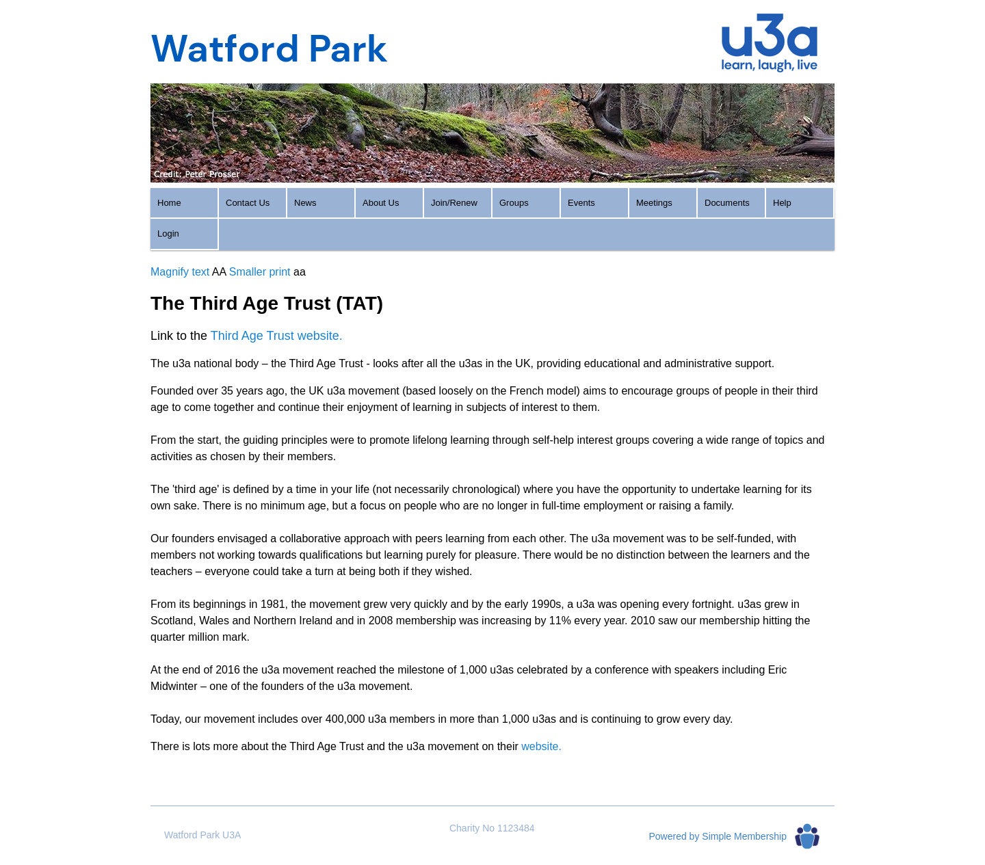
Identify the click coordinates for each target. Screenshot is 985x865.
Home (169, 203)
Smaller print (260, 272)
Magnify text (179, 272)
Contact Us (248, 203)
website (539, 746)
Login (168, 233)
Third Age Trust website (275, 336)
